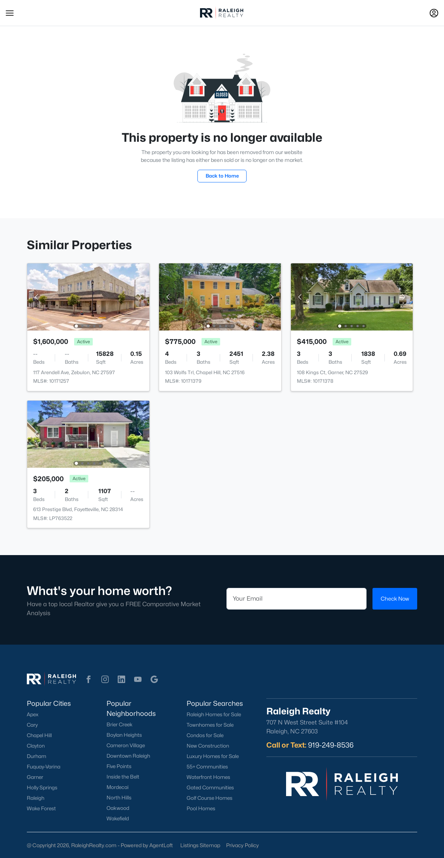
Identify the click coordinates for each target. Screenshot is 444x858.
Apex (32, 714)
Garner (35, 777)
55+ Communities (207, 767)
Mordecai (118, 787)
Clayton (36, 746)
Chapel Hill (39, 735)
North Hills (119, 798)
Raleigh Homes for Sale (214, 714)
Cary (32, 725)
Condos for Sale (205, 735)
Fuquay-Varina (43, 767)
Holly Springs (42, 787)
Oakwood (118, 808)
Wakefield (118, 818)
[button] (9, 13)
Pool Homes (201, 808)
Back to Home (222, 176)
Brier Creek (120, 724)
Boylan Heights (124, 735)
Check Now (395, 598)
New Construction (208, 746)
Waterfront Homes (208, 777)
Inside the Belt (123, 777)
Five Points (119, 766)
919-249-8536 (330, 744)
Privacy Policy (242, 845)
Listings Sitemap (200, 845)
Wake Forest (41, 808)
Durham (36, 756)
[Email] (296, 599)
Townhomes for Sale (210, 725)
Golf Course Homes (209, 798)
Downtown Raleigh (128, 756)
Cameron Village (126, 745)
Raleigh (35, 798)
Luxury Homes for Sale (213, 756)
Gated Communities (210, 787)
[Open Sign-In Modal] (434, 13)
